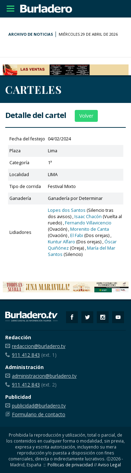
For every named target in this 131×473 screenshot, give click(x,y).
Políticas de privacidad (70, 464)
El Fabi (76, 235)
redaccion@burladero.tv (38, 346)
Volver (86, 115)
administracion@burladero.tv (44, 376)
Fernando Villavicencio (88, 223)
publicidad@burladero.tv (39, 405)
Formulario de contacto (38, 414)
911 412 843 (26, 355)
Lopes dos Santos (67, 210)
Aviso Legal (109, 464)
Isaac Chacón (88, 217)
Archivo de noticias (30, 34)
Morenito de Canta (89, 229)
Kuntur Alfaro (61, 242)
